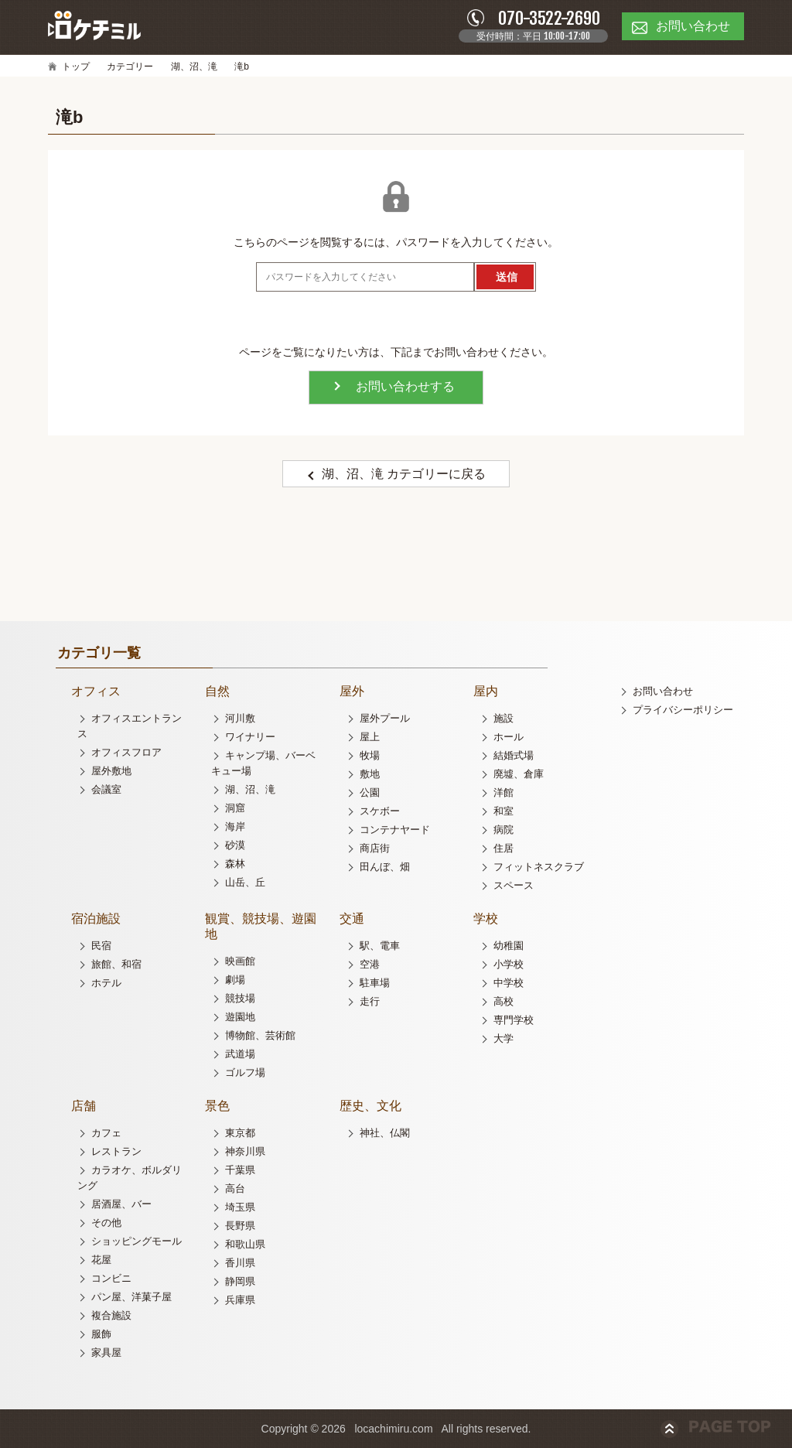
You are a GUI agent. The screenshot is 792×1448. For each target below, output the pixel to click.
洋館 (503, 792)
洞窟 (235, 808)
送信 (506, 277)
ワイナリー (250, 737)
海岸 (235, 826)
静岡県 (240, 1281)
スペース (513, 885)
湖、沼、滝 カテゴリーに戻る (404, 473)
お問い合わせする (405, 386)
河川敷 (240, 718)
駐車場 (375, 983)
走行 (370, 1001)
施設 (503, 718)
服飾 (101, 1334)
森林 (235, 863)
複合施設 (111, 1315)
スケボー (380, 811)
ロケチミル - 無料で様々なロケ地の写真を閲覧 (94, 26)
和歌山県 (245, 1244)
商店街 (375, 848)
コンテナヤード (395, 829)
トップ (76, 66)
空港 (370, 964)
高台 (235, 1188)
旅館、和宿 (116, 964)
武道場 (240, 1054)
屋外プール (385, 718)
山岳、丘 (245, 882)
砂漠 (235, 845)
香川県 (240, 1263)
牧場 (370, 755)
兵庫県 (240, 1300)
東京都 (240, 1133)
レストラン (116, 1151)
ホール (508, 737)
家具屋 (106, 1352)
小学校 (508, 964)
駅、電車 (380, 945)
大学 (503, 1038)
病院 (503, 829)
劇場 (235, 979)
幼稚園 (508, 945)
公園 (370, 792)
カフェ (106, 1133)
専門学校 (513, 1020)
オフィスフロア (126, 752)
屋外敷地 (111, 771)
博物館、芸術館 (260, 1035)
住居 (503, 848)
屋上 (370, 737)
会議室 (106, 789)
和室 (503, 811)
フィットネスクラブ (538, 867)
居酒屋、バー (121, 1204)
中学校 (508, 983)
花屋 (101, 1259)
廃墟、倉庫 (518, 774)
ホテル (106, 983)
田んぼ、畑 (385, 867)
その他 (106, 1222)
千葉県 (240, 1170)
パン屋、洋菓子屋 (131, 1297)
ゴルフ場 (245, 1072)
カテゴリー (130, 66)
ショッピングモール (136, 1241)
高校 (503, 1001)
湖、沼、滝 (194, 66)
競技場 (240, 998)
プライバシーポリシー (683, 709)
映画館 (240, 961)
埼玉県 (240, 1207)
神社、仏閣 (385, 1133)
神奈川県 (245, 1151)
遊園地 (240, 1017)
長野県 (240, 1225)
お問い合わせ (663, 691)
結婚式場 (513, 755)
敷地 (370, 774)
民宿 (101, 945)
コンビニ (111, 1278)
